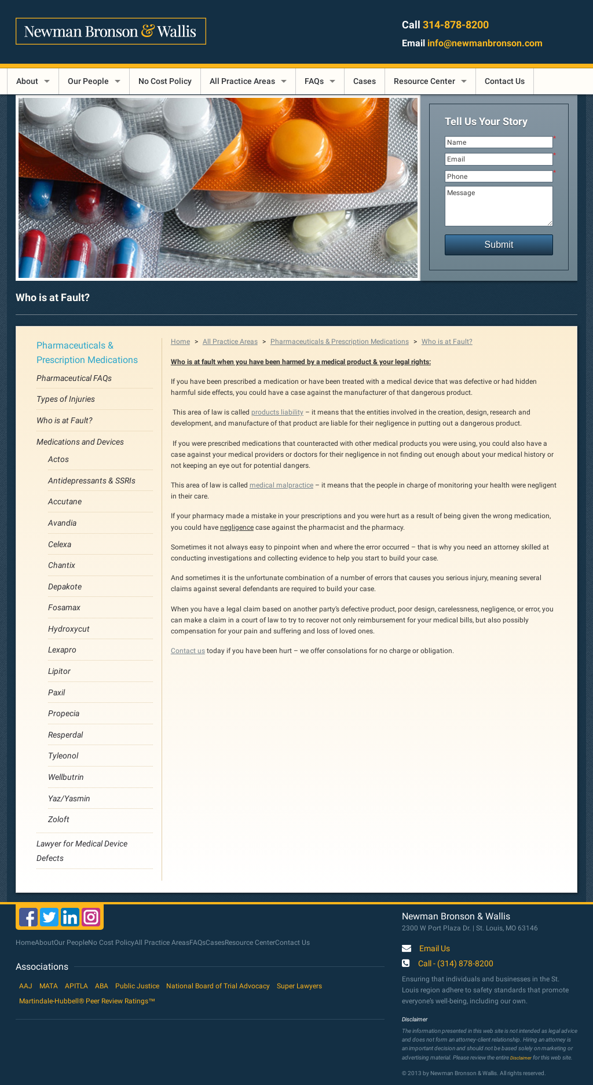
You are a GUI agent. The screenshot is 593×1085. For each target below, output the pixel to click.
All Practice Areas (242, 81)
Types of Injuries (65, 399)
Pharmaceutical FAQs (74, 378)
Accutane (65, 501)
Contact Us (505, 81)
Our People (88, 81)
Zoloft (58, 819)
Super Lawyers (299, 986)
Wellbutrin (66, 777)
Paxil (56, 692)
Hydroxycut (69, 628)
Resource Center (424, 81)
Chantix (61, 565)
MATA (48, 986)
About (27, 81)
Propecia (63, 713)
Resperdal (65, 734)
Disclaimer (521, 1058)
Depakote (65, 586)
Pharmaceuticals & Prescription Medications (339, 342)
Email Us (434, 949)
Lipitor (59, 671)
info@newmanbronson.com (485, 43)
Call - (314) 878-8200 (455, 964)
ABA (101, 986)
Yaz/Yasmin (69, 798)
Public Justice (137, 986)
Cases (364, 81)
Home (180, 342)
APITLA (76, 986)
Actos (58, 459)
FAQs (314, 81)
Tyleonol (63, 755)
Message (499, 206)
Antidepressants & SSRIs (92, 480)
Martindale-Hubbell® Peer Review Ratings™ (87, 1001)
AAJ (25, 986)
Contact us (188, 651)
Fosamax (64, 607)
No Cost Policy (165, 81)
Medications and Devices (80, 441)
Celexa (59, 544)
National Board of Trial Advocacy (218, 986)
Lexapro (62, 649)
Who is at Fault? (64, 420)
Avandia (62, 522)
